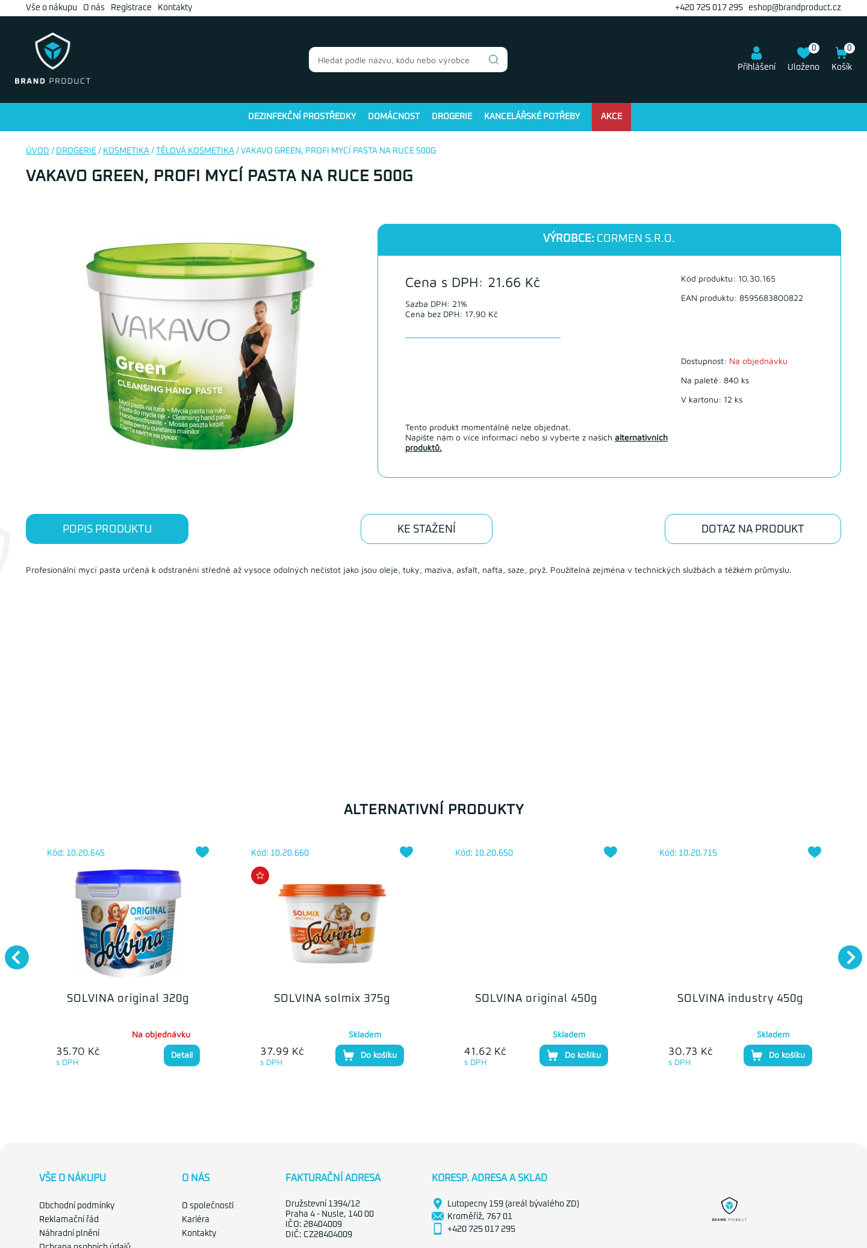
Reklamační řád (69, 1220)
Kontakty (175, 8)
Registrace (131, 8)
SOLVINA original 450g (536, 998)
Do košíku (370, 1055)
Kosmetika (126, 151)
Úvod (37, 151)
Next (844, 951)
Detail (182, 1054)
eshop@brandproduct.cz (794, 8)
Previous (11, 951)
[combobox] (408, 59)
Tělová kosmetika (195, 151)
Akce (611, 117)
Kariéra (196, 1220)
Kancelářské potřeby (532, 117)
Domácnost (394, 117)
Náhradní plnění (69, 1233)
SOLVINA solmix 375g (332, 998)
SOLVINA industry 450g (740, 998)
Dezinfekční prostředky (302, 117)
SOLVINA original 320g (128, 998)
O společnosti (208, 1206)
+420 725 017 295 (709, 8)
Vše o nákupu (51, 8)
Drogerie (452, 117)
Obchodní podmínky (76, 1206)
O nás (94, 8)
